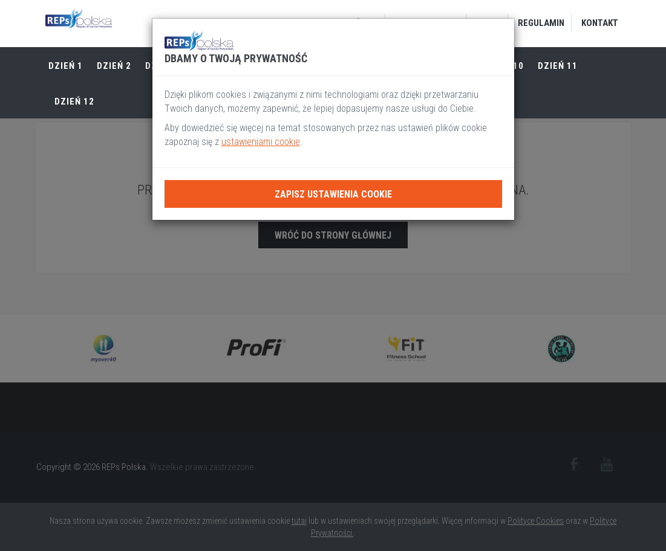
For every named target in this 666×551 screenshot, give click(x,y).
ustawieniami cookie (260, 141)
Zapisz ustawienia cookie (333, 194)
